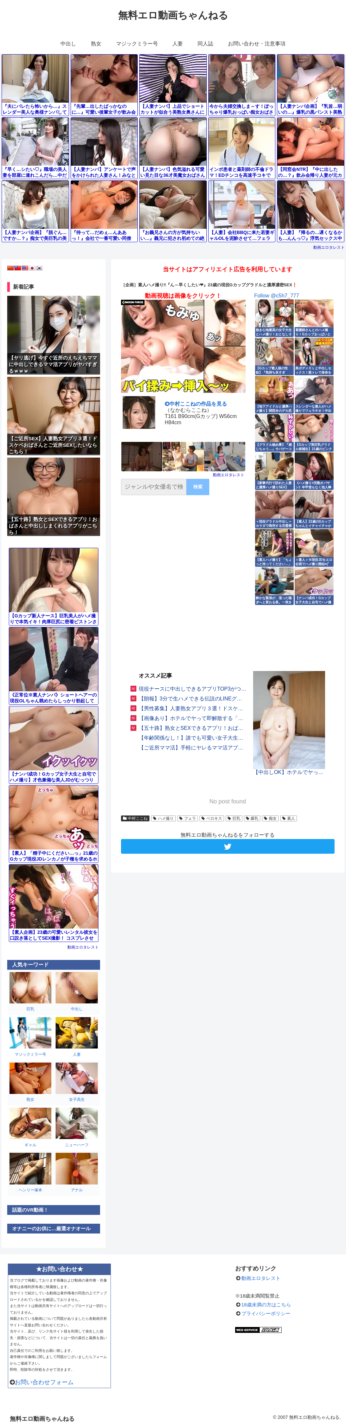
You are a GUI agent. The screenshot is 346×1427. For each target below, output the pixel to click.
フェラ (187, 818)
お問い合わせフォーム (44, 1382)
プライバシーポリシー (265, 1313)
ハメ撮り (163, 818)
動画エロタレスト (329, 247)
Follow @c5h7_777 (276, 295)
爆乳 (252, 818)
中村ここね (135, 818)
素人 (288, 818)
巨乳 (234, 818)
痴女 (270, 818)
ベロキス (211, 818)
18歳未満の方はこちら (266, 1304)
